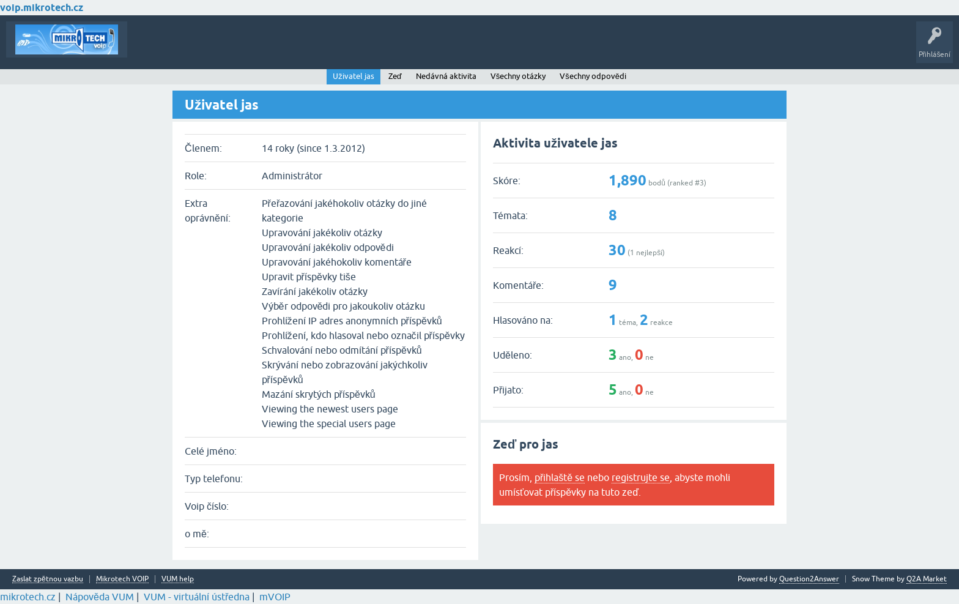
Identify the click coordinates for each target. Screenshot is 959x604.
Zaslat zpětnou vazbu (47, 579)
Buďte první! (195, 48)
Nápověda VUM (99, 596)
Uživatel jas (353, 76)
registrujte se (641, 477)
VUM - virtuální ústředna (197, 596)
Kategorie (303, 48)
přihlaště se (560, 477)
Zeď (395, 76)
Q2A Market (926, 579)
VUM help (177, 579)
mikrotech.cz (28, 596)
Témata (149, 48)
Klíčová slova (251, 48)
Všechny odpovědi (593, 76)
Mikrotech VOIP (122, 579)
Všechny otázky (518, 76)
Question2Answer (809, 579)
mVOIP (275, 596)
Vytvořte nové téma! (369, 48)
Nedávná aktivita (446, 76)
